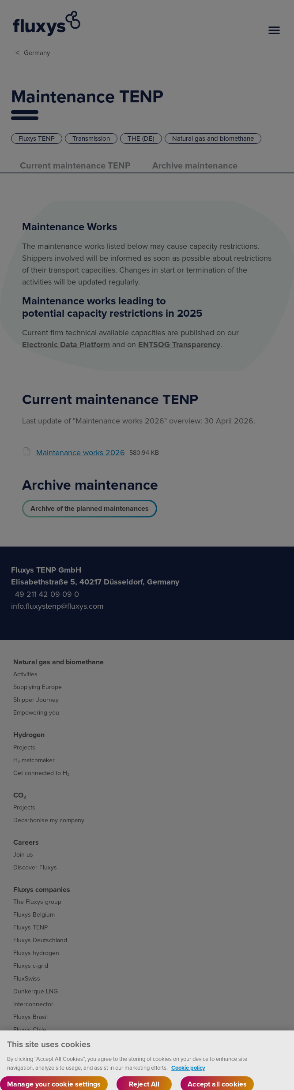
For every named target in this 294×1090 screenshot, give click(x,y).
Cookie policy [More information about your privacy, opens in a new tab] (188, 1072)
